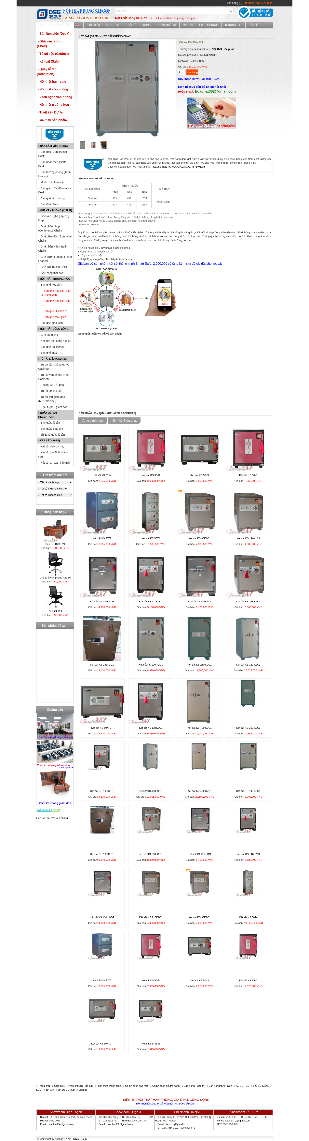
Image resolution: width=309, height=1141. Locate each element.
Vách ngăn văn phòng (54, 97)
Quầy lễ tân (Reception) (46, 72)
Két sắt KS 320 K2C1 (248, 664)
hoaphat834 (54, 1124)
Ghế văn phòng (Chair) (49, 44)
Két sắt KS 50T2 (102, 538)
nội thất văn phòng (57, 818)
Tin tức (187, 24)
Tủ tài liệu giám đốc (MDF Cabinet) (51, 399)
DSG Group (80, 1138)
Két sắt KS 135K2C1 (151, 727)
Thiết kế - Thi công (138, 24)
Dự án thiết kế (166, 24)
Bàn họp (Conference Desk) (52, 154)
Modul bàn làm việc (51, 182)
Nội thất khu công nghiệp (54, 340)
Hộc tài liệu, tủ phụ (51, 384)
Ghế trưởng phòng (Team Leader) (55, 259)
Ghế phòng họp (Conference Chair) (50, 228)
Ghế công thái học (50, 273)
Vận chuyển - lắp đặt (80, 1085)
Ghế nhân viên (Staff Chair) (52, 248)
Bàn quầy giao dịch (51, 428)
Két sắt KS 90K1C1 (200, 538)
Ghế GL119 (55, 611)
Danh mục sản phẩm (55, 25)
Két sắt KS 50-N (199, 475)
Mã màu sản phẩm (52, 120)
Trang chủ (43, 1085)
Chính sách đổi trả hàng (165, 1085)
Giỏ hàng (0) (234, 3)
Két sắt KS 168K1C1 (102, 664)
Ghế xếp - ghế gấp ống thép (53, 218)
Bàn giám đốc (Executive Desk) (54, 190)
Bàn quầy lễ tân (49, 422)
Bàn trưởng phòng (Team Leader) (54, 174)
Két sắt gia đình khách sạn (53, 454)
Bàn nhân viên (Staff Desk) (52, 164)
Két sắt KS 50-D (248, 475)
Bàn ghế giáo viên (50, 322)
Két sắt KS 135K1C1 (199, 601)
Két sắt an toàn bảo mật (54, 462)
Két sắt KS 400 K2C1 (199, 727)
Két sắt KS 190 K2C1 (151, 664)
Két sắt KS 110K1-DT (102, 601)
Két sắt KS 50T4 (150, 538)
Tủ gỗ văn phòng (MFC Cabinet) (53, 366)
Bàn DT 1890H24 (55, 544)
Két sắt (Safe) (48, 61)
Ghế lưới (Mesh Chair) (53, 266)
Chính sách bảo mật (135, 1085)
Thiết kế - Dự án (50, 112)
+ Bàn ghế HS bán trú (54, 311)
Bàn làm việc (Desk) (53, 33)
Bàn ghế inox (47, 352)
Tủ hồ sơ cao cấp (50, 390)
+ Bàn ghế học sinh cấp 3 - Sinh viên (55, 292)
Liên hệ (253, 24)
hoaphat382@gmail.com (120, 1124)
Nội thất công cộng (52, 89)
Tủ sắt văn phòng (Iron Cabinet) (53, 377)
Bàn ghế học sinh (50, 284)
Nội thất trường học (53, 104)
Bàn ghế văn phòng (51, 198)
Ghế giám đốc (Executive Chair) (55, 238)
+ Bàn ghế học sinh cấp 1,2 (55, 303)
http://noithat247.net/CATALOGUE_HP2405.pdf (179, 166)
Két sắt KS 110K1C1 (248, 538)
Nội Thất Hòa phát (223, 49)
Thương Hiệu (233, 24)
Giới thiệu (93, 24)
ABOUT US (112, 24)
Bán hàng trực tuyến (219, 1085)
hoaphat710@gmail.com (237, 1120)
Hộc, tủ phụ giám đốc (52, 407)
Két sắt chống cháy (51, 446)
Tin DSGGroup (209, 24)
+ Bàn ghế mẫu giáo (53, 317)
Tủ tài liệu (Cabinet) (53, 53)
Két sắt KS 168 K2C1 (248, 601)
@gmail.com (67, 1124)
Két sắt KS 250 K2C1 (199, 664)
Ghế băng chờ (48, 334)
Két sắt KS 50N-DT (102, 727)
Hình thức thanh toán (108, 1085)
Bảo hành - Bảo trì (193, 1085)
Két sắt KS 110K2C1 (151, 601)
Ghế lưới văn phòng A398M (55, 577)
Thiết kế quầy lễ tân (51, 434)
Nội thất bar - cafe (51, 81)
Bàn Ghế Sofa (48, 204)
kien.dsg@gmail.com (177, 1124)
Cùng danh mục (92, 420)
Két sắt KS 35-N (102, 475)
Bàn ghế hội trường (51, 346)
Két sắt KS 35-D (151, 475)
